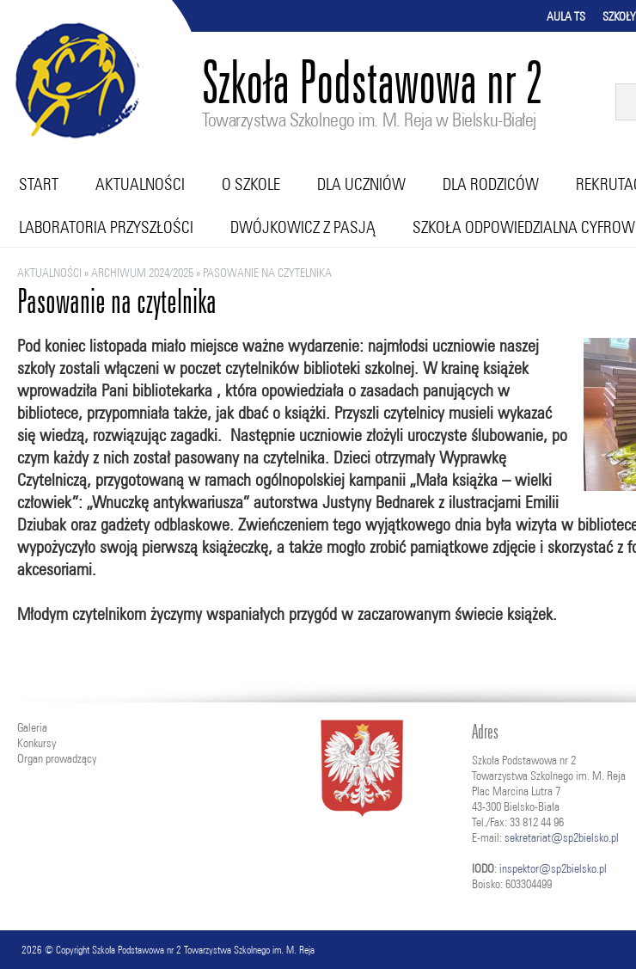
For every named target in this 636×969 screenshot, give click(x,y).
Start (38, 184)
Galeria (32, 727)
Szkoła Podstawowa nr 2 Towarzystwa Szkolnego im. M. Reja (203, 949)
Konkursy (36, 743)
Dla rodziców (491, 184)
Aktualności (140, 184)
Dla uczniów (361, 184)
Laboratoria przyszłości (106, 227)
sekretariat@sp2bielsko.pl (562, 837)
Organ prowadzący (56, 758)
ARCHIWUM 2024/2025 (142, 272)
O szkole (251, 184)
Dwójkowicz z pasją (303, 227)
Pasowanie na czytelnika (267, 272)
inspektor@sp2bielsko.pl (553, 868)
